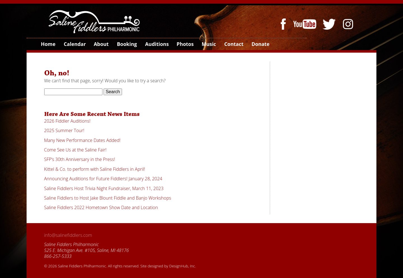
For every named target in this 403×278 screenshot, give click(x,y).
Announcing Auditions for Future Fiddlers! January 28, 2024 (103, 179)
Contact (233, 44)
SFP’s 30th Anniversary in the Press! (79, 159)
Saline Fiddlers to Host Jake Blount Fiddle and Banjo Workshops (107, 198)
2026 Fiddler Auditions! (67, 121)
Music (209, 44)
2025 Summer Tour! (64, 130)
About (101, 44)
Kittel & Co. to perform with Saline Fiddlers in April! (94, 169)
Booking (126, 44)
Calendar (74, 44)
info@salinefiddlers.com (68, 235)
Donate (260, 44)
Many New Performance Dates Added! (82, 140)
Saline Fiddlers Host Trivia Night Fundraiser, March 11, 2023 (104, 188)
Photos (185, 44)
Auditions (156, 44)
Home (48, 44)
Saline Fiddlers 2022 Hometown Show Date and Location (101, 207)
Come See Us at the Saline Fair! (75, 150)
